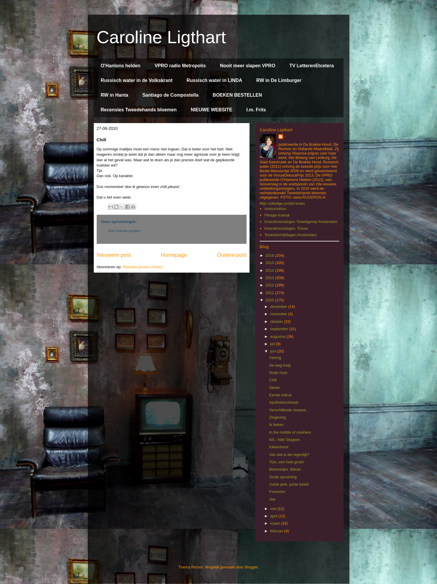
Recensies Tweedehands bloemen (139, 109)
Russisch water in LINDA (214, 80)
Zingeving (277, 417)
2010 (270, 300)
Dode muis (278, 372)
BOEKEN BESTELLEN (237, 95)
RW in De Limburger (279, 80)
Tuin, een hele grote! (286, 462)
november (279, 314)
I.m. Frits (256, 109)
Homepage (174, 255)
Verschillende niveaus (287, 410)
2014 (270, 270)
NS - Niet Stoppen (284, 439)
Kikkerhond (278, 447)
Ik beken (276, 424)
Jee (272, 499)
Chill (273, 380)
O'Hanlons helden (120, 65)
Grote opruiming (283, 477)
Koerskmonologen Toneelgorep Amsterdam (301, 221)
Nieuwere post (114, 255)
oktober (277, 321)
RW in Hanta (114, 95)
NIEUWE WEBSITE (211, 109)
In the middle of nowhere (290, 432)
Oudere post (231, 255)
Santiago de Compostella (170, 95)
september (279, 329)
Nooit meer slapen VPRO (247, 65)
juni (273, 351)
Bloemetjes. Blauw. (285, 469)
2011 (270, 293)
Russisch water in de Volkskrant (137, 80)
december (279, 306)
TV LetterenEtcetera (311, 65)
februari (277, 531)
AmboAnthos (275, 209)
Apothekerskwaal (283, 402)
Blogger (251, 567)
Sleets (274, 387)
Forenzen (277, 491)
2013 (270, 278)
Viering (275, 357)
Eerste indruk (280, 395)
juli (273, 344)
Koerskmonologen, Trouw (286, 228)
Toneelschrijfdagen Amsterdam (290, 235)
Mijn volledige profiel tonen (282, 203)
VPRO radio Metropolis (180, 65)
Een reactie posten (124, 231)
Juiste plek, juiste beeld (289, 484)
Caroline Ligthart (161, 37)
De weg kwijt (280, 365)
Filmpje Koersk (277, 215)
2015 (270, 263)
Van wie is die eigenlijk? (289, 454)
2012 (270, 285)
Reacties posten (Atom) (143, 267)
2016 (270, 255)
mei (273, 508)
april (274, 516)
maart (275, 523)
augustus (278, 336)
